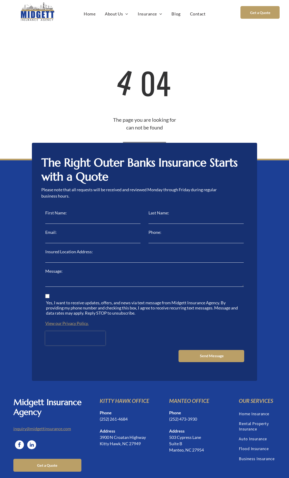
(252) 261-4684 (114, 400)
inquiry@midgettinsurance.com (42, 409)
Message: (54, 271)
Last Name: (158, 212)
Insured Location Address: (69, 251)
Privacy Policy (186, 472)
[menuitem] (89, 14)
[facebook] (19, 427)
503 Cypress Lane (185, 418)
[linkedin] (31, 427)
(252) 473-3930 (183, 400)
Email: (51, 232)
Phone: (154, 232)
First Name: (56, 212)
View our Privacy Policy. (67, 323)
